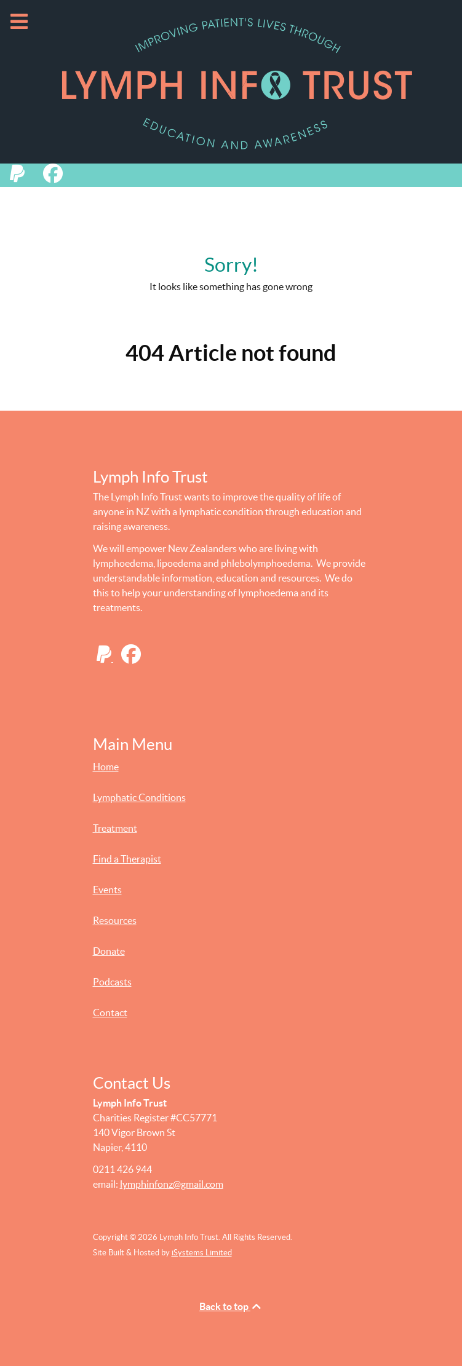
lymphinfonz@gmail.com (171, 1184)
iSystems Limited (202, 1252)
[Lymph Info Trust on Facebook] (56, 177)
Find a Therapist (127, 858)
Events (107, 889)
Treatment (115, 828)
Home (106, 766)
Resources (115, 920)
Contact (110, 1012)
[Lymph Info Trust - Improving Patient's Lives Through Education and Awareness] (231, 81)
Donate (109, 951)
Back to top (231, 1306)
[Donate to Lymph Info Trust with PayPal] (22, 177)
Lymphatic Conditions (139, 797)
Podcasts (112, 981)
